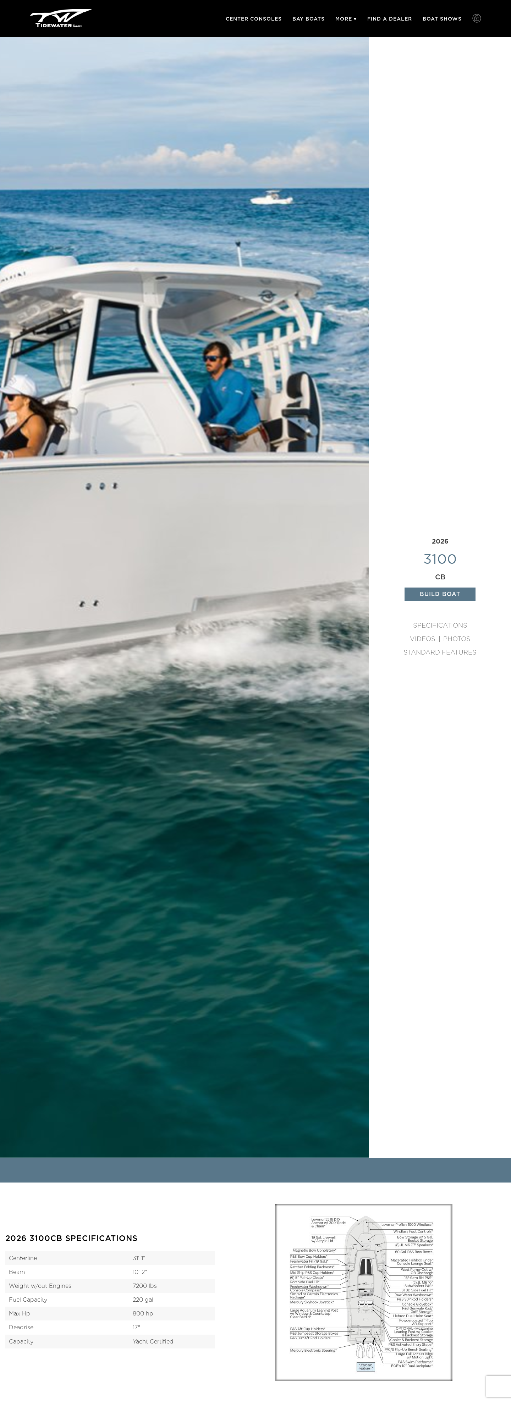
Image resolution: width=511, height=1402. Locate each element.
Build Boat (440, 594)
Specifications (440, 625)
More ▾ (346, 18)
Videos (422, 639)
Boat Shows (442, 18)
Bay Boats (308, 18)
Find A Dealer (389, 18)
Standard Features (440, 652)
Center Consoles (254, 18)
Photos (457, 639)
